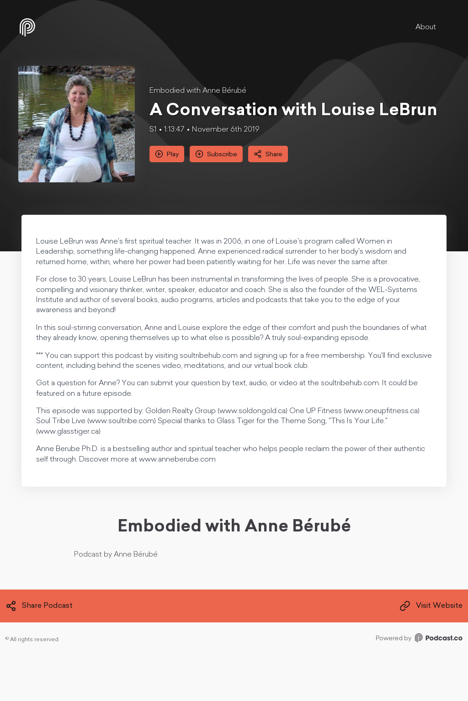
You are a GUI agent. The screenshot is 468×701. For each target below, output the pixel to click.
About (425, 27)
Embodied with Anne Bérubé (197, 91)
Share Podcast (39, 605)
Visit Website (431, 605)
